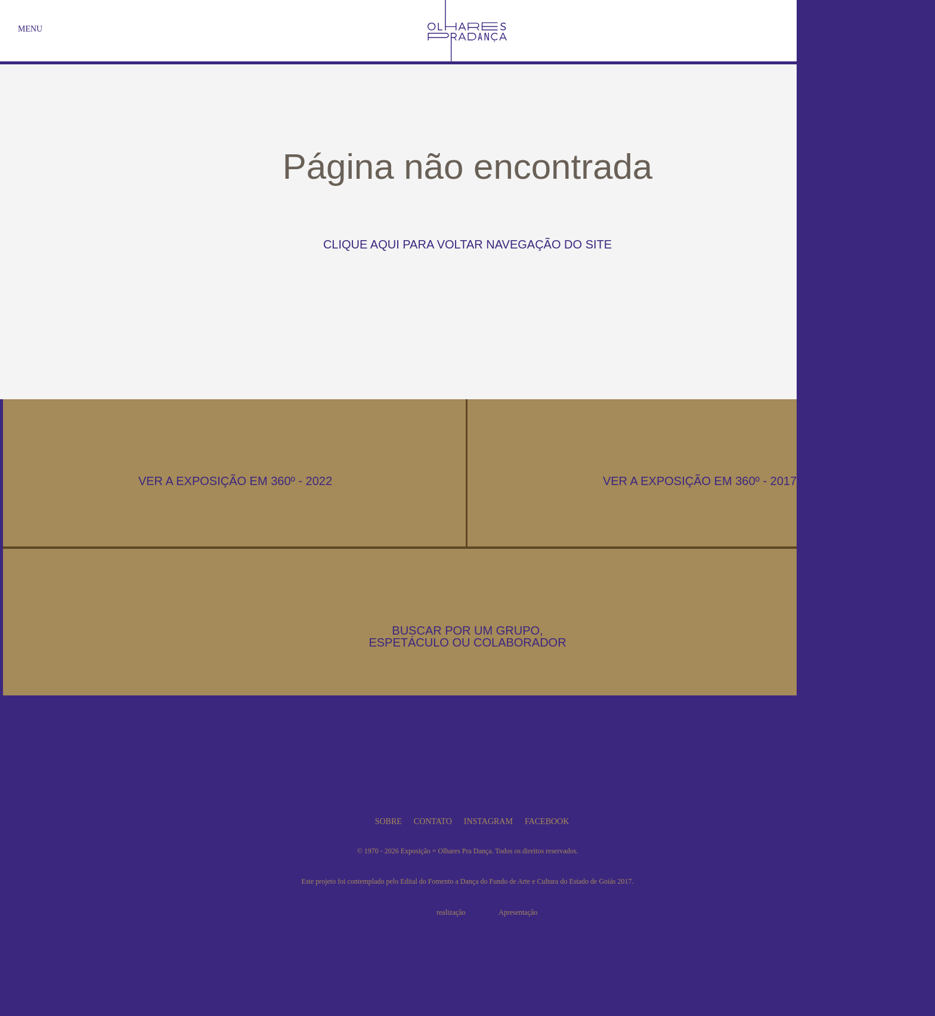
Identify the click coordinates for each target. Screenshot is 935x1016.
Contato (433, 821)
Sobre (388, 821)
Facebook (547, 821)
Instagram (488, 821)
